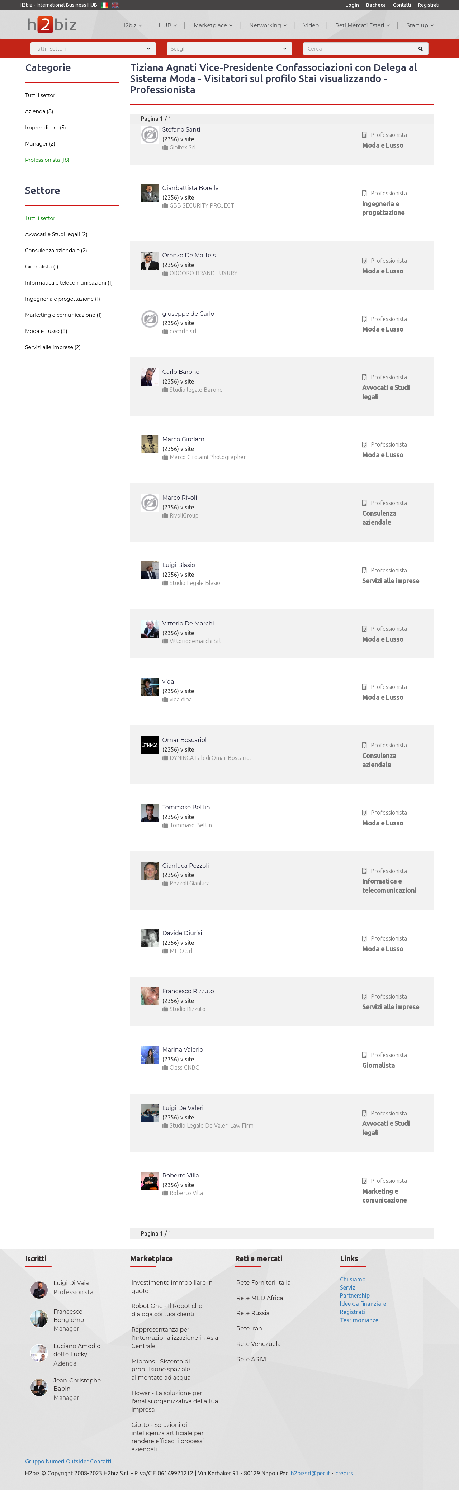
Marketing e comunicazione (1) (63, 315)
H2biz (131, 25)
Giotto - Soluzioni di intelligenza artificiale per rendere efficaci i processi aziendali (168, 1437)
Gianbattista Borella (190, 188)
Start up (420, 25)
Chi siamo (353, 1279)
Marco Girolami (184, 439)
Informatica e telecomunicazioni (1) (69, 283)
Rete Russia (253, 1313)
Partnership (355, 1295)
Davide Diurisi (182, 933)
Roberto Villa (180, 1175)
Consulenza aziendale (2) (56, 250)
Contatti (402, 5)
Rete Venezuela (258, 1344)
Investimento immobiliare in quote (172, 1286)
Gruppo (34, 1461)
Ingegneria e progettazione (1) (62, 299)
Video (311, 25)
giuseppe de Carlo (188, 313)
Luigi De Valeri (183, 1108)
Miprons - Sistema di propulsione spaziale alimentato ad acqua (161, 1369)
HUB (168, 25)
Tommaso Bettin (186, 807)
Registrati (428, 5)
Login (352, 5)
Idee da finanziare (363, 1303)
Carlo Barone (181, 371)
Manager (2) (40, 144)
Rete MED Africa (259, 1298)
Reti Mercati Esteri (362, 25)
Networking (268, 25)
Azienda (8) (39, 111)
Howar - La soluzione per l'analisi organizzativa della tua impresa (175, 1401)
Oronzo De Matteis (189, 255)
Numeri (55, 1461)
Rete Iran (249, 1328)
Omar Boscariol (184, 740)
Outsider (77, 1461)
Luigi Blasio (178, 565)
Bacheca (376, 5)
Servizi (348, 1287)
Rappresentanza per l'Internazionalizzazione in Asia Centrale (175, 1337)
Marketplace (213, 25)
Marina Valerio (182, 1049)
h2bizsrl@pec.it (310, 1473)
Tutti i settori (41, 95)
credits (344, 1473)
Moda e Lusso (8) (46, 331)
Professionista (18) (47, 160)
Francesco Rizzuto (188, 991)
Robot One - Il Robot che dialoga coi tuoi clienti (167, 1310)
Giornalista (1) (41, 266)
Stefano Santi (181, 129)
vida (168, 681)
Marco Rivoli (179, 497)
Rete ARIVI (251, 1359)
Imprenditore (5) (45, 127)
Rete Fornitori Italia (263, 1282)
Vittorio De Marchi (188, 623)
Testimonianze (359, 1320)
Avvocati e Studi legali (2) (56, 234)
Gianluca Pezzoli (185, 865)
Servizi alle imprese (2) (53, 347)
